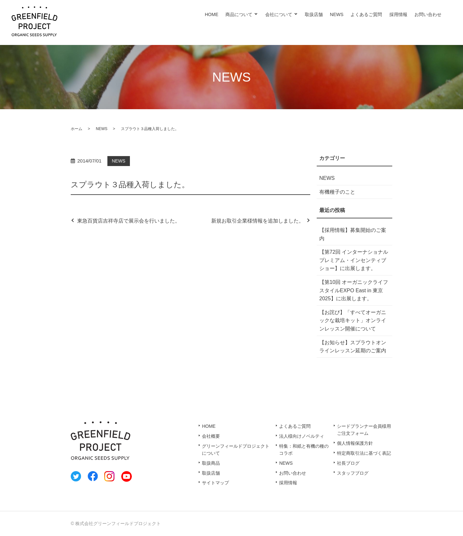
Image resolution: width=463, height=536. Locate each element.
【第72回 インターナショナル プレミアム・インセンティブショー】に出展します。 (353, 260)
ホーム (76, 129)
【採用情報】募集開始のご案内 (352, 234)
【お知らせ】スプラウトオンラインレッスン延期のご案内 (352, 347)
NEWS (336, 14)
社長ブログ (348, 463)
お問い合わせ (427, 14)
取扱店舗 (314, 14)
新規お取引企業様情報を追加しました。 (257, 221)
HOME (211, 14)
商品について (238, 14)
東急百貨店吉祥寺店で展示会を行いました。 (128, 221)
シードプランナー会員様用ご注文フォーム (364, 430)
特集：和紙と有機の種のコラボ (304, 450)
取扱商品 (211, 463)
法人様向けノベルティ (301, 436)
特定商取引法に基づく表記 (364, 453)
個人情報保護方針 (355, 443)
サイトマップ (215, 482)
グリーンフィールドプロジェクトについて (235, 450)
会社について (278, 14)
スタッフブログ (352, 473)
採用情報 (398, 14)
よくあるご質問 (366, 14)
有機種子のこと (337, 192)
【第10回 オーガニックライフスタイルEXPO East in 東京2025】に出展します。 (353, 290)
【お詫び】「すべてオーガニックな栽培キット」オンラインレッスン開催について (352, 320)
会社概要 (211, 436)
